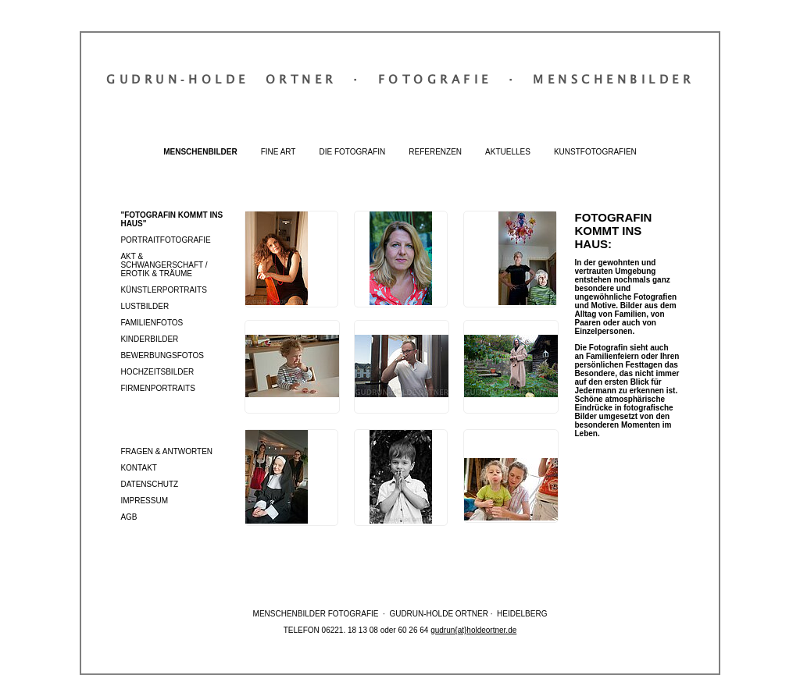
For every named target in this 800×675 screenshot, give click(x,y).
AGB (128, 517)
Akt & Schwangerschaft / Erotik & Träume (163, 265)
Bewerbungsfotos (162, 355)
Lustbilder (144, 306)
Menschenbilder (200, 151)
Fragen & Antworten (166, 451)
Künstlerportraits (163, 290)
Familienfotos (151, 322)
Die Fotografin (352, 151)
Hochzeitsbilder (157, 372)
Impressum (144, 500)
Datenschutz (149, 484)
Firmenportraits (157, 388)
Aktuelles (507, 151)
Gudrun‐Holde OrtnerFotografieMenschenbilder (400, 79)
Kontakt (138, 468)
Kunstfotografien (595, 151)
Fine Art (278, 151)
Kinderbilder (149, 339)
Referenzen (435, 151)
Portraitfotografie (165, 240)
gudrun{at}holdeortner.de (473, 630)
